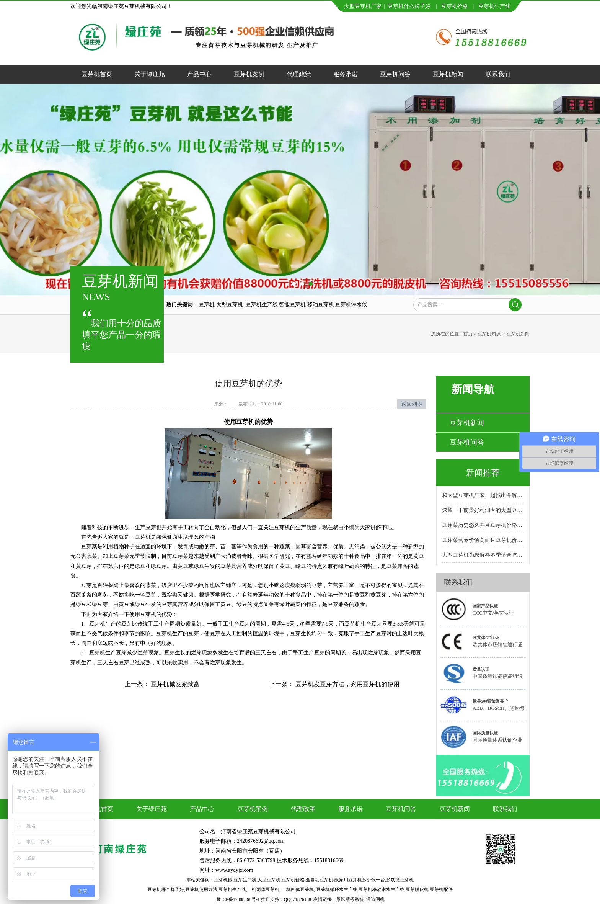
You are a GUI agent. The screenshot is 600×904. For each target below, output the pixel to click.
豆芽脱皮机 (417, 889)
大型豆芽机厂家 (363, 6)
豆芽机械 (223, 880)
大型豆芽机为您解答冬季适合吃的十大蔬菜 (483, 555)
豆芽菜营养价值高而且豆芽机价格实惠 (483, 540)
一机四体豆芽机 (298, 889)
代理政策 (299, 74)
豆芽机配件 (441, 889)
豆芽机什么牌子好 (409, 6)
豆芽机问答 (395, 74)
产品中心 (199, 74)
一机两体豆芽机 (263, 889)
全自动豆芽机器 (322, 880)
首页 (468, 334)
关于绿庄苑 (149, 74)
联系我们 (498, 74)
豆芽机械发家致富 (174, 684)
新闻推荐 (483, 472)
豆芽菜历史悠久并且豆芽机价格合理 (483, 525)
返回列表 (411, 404)
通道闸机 (375, 899)
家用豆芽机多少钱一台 (362, 880)
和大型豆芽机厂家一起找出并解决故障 (483, 495)
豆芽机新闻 (448, 74)
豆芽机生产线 (232, 889)
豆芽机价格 (455, 6)
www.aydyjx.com (234, 870)
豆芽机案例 (249, 74)
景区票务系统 (350, 899)
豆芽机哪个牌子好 (165, 889)
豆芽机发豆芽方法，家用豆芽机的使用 (346, 684)
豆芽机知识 (489, 334)
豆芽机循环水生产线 (336, 889)
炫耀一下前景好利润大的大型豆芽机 (483, 510)
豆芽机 (486, 6)
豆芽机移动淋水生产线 (381, 889)
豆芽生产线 (244, 880)
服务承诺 (345, 74)
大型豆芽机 (269, 880)
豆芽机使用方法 (201, 889)
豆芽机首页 (97, 74)
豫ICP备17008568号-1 (238, 899)
